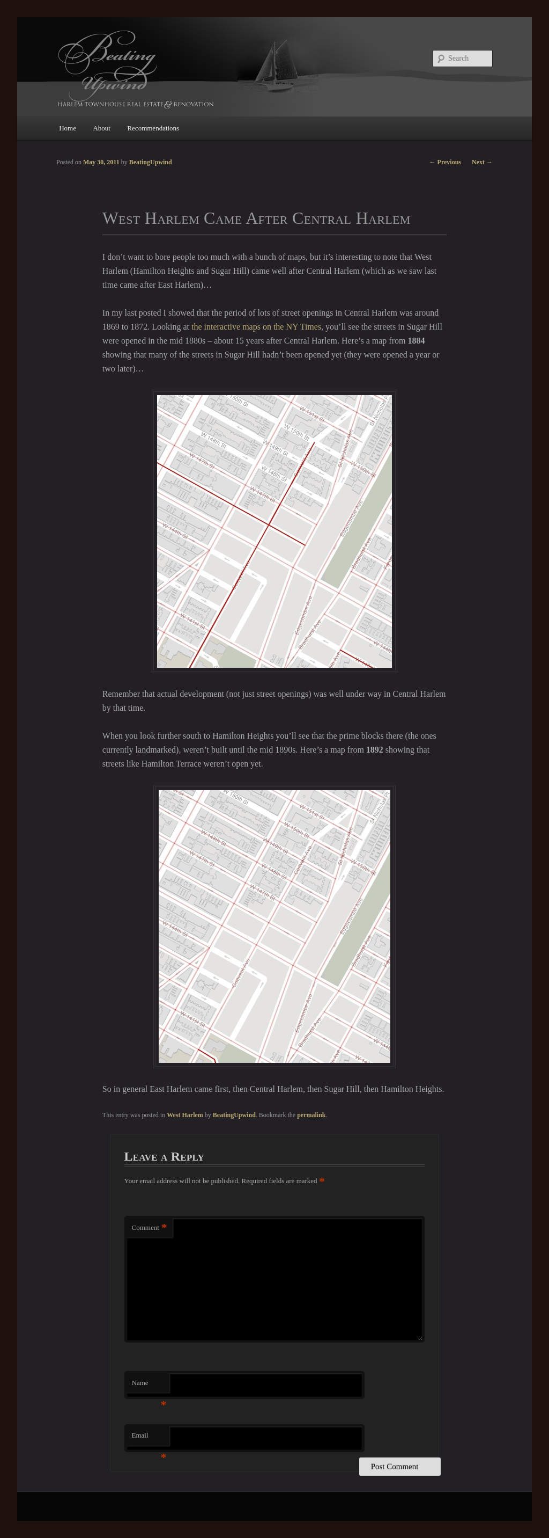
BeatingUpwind (234, 1115)
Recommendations (153, 128)
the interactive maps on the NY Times (256, 326)
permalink (311, 1115)
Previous (445, 162)
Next (482, 162)
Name (149, 1386)
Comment (149, 1228)
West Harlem (185, 1115)
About (101, 128)
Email (149, 1438)
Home (67, 128)
